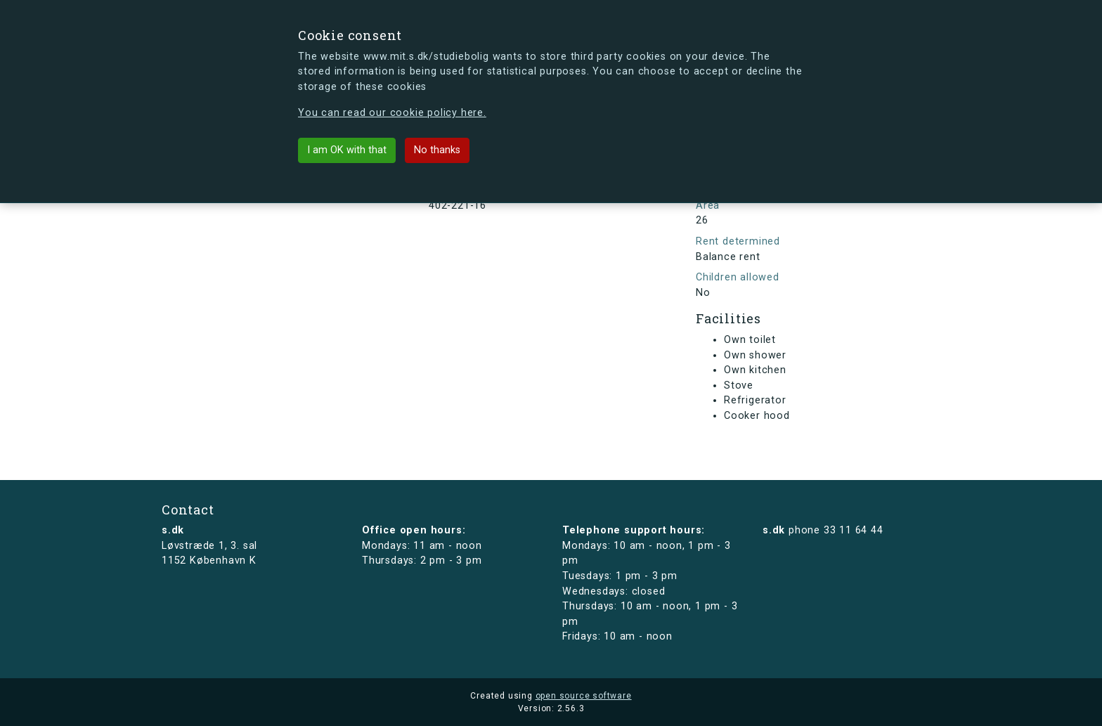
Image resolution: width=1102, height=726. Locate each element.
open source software (584, 696)
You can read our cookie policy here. (392, 113)
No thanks (437, 150)
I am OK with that (347, 150)
